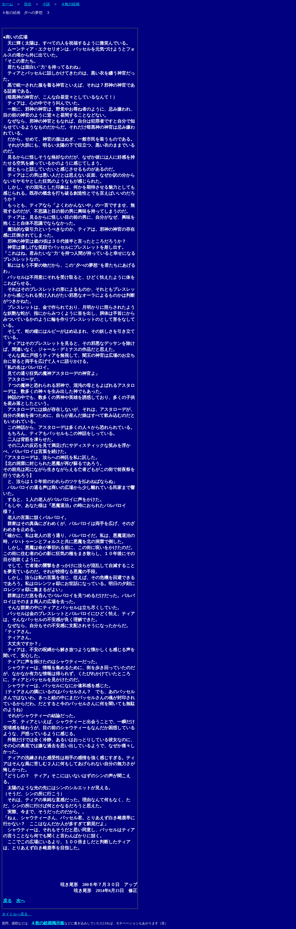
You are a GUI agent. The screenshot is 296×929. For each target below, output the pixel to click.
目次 (27, 4)
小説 (46, 4)
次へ (20, 900)
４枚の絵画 (70, 4)
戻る (7, 900)
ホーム (7, 4)
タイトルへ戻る (16, 914)
